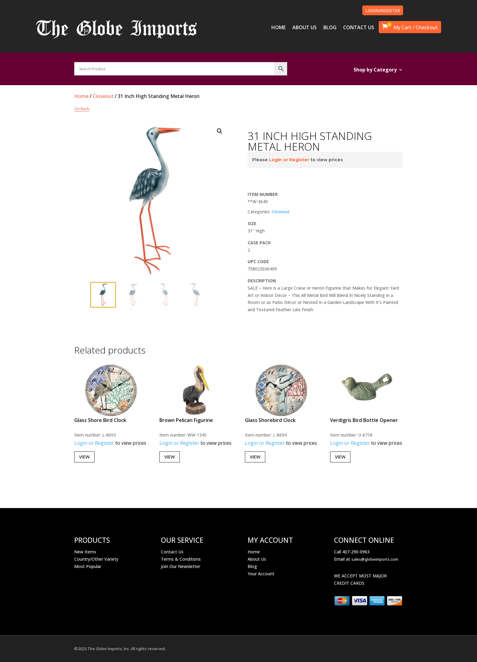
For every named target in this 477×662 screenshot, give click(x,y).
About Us (257, 559)
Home (81, 96)
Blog (252, 566)
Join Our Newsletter (180, 566)
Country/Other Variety (96, 559)
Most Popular (87, 566)
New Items (85, 552)
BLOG (329, 28)
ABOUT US (304, 28)
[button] (219, 131)
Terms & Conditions (181, 559)
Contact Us (172, 552)
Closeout (103, 96)
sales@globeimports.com (374, 559)
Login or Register (289, 159)
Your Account (261, 574)
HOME (278, 28)
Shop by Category (375, 70)
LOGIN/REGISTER (382, 10)
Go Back (81, 108)
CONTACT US (358, 28)
